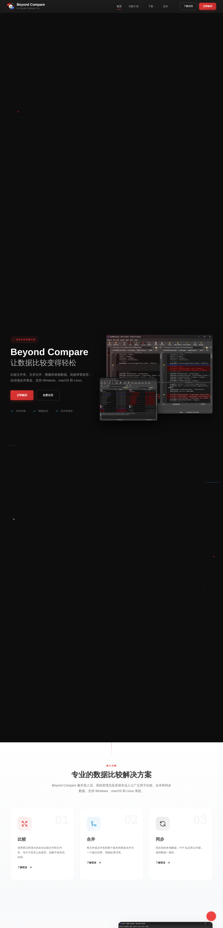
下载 (152, 6)
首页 (119, 6)
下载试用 (188, 6)
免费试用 (48, 395)
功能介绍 (135, 6)
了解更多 (25, 867)
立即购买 (207, 6)
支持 (167, 6)
